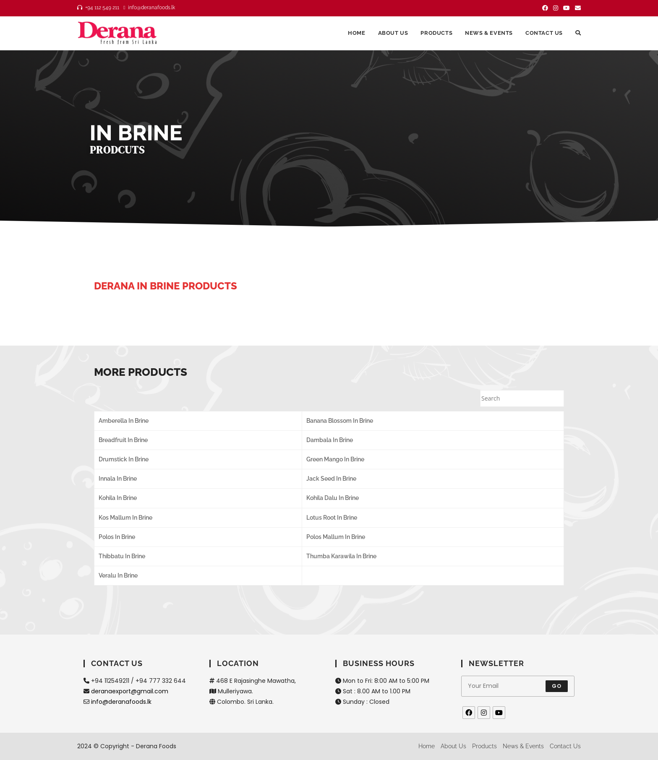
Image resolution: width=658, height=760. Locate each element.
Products (484, 746)
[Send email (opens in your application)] (576, 8)
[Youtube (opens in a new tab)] (566, 8)
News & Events (523, 746)
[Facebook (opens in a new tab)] (545, 8)
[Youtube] (499, 712)
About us (453, 746)
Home (426, 746)
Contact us (565, 746)
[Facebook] (468, 712)
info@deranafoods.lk (121, 702)
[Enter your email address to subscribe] (517, 686)
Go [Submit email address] (556, 686)
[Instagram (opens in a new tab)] (556, 8)
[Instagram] (484, 712)
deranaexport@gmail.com (129, 691)
